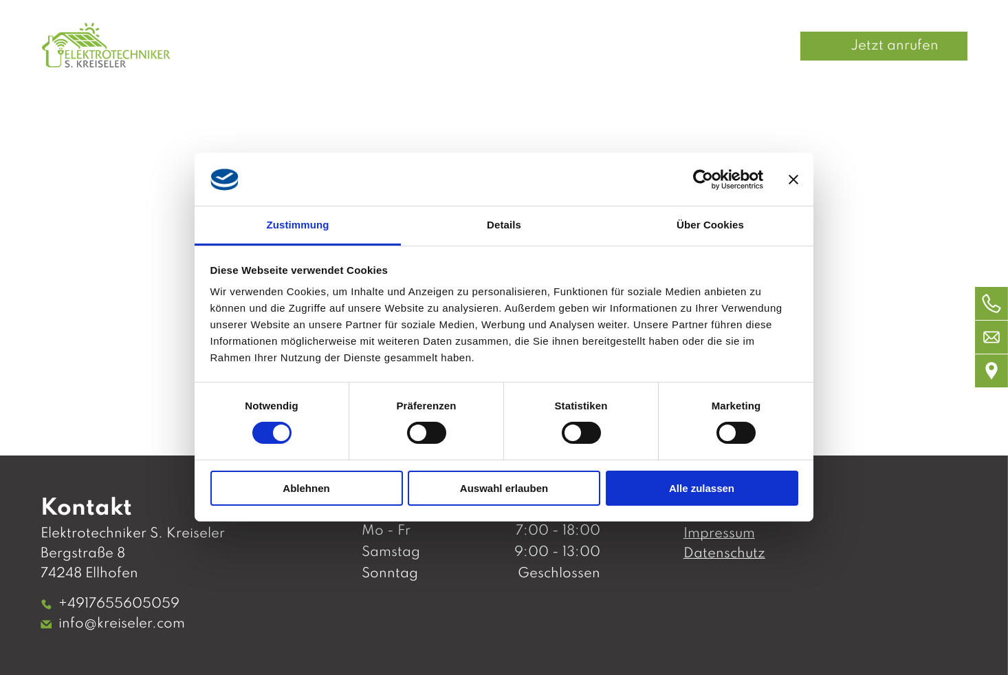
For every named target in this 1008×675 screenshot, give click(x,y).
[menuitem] (445, 46)
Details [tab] (504, 225)
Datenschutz (724, 554)
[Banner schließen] (793, 179)
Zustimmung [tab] (298, 225)
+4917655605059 (118, 604)
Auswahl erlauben (504, 488)
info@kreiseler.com (121, 624)
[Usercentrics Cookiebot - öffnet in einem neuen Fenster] (703, 179)
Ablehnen (306, 488)
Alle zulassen (701, 488)
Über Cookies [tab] (710, 225)
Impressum (719, 534)
